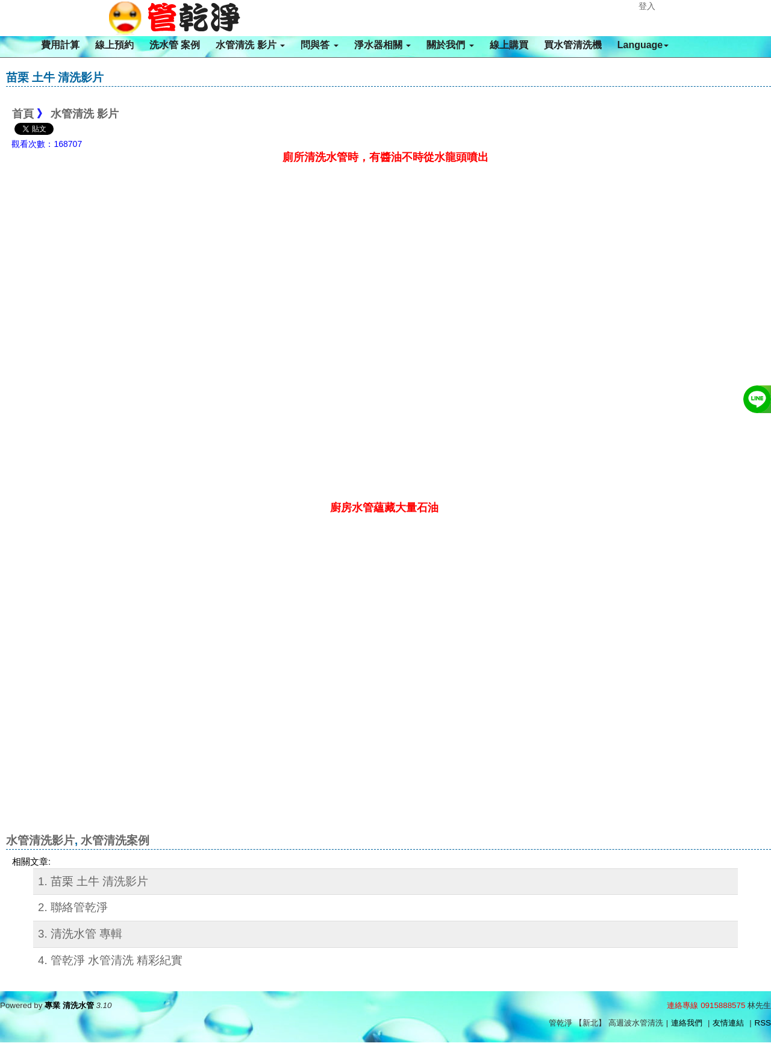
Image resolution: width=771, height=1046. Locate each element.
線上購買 (509, 45)
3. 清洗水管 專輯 (80, 933)
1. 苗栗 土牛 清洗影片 (93, 881)
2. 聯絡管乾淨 (73, 907)
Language (643, 45)
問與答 (319, 45)
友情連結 (728, 1022)
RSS (763, 1022)
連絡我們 (686, 1022)
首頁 (23, 114)
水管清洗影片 (40, 840)
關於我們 (449, 45)
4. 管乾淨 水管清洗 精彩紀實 (110, 960)
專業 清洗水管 (69, 1005)
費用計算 (60, 45)
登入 (646, 6)
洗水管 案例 (174, 45)
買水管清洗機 (573, 45)
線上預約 (114, 45)
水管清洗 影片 (250, 45)
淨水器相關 (382, 45)
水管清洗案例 (115, 840)
